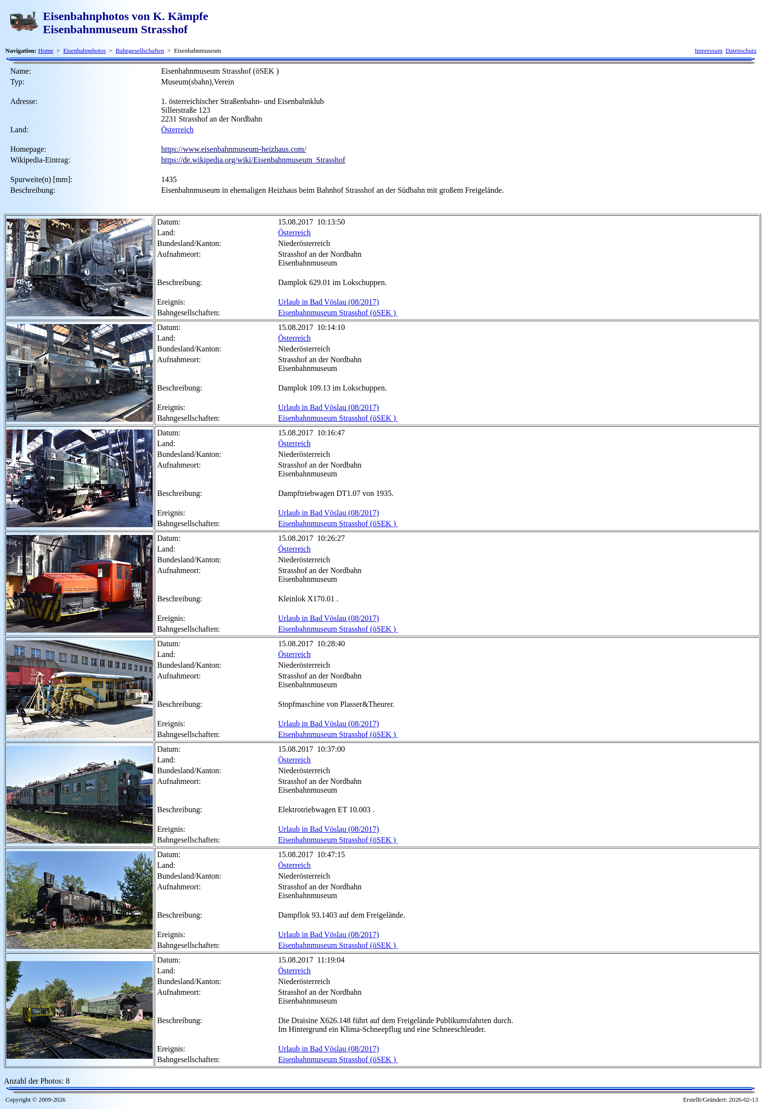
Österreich (177, 129)
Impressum (709, 50)
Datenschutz (740, 50)
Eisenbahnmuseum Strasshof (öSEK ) (338, 312)
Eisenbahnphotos (84, 50)
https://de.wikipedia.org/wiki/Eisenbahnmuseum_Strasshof (253, 160)
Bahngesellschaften (140, 50)
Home (45, 50)
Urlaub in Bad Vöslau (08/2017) (328, 302)
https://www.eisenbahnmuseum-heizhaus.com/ (233, 149)
